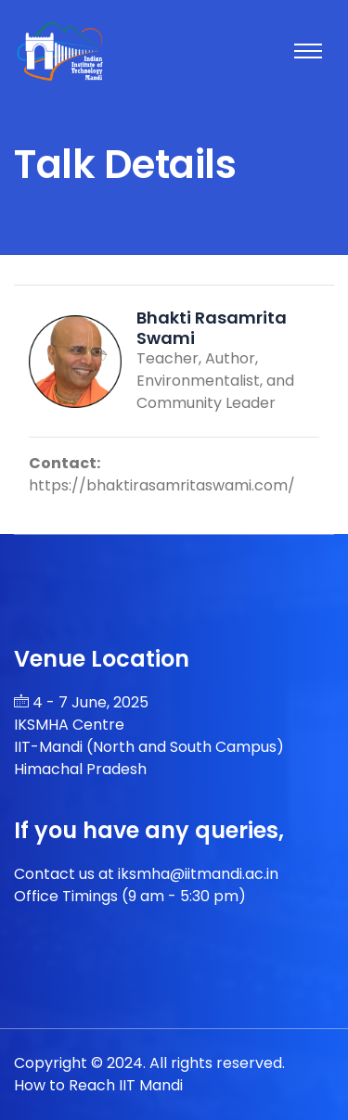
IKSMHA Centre (69, 724)
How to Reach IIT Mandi (98, 1085)
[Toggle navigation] (308, 51)
